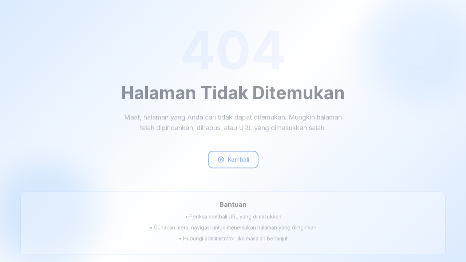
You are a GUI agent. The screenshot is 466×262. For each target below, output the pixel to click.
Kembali (233, 161)
